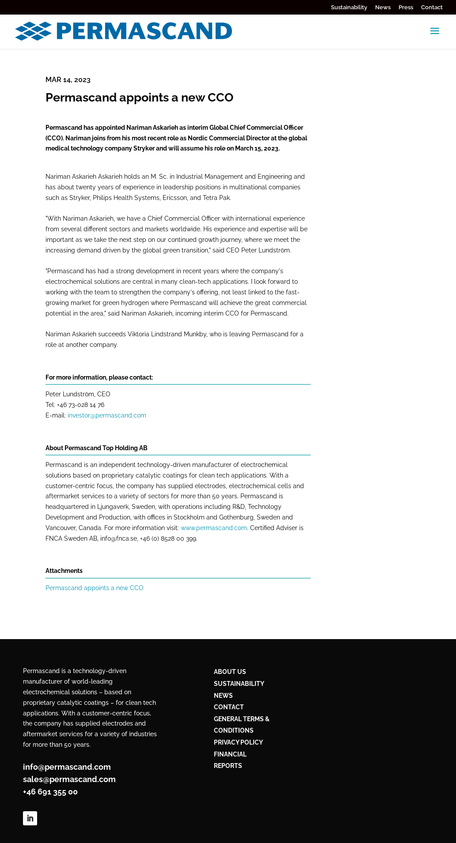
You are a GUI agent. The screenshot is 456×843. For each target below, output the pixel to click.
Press (406, 7)
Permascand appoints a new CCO (95, 587)
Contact (432, 7)
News (383, 7)
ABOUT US (230, 671)
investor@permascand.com (107, 415)
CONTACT (229, 707)
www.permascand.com (214, 527)
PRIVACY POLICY (238, 742)
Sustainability (349, 7)
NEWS (223, 695)
